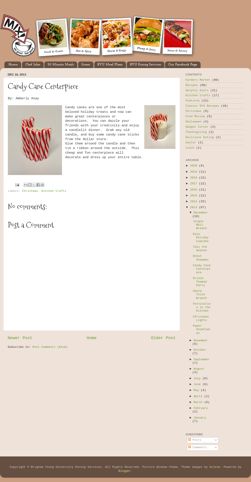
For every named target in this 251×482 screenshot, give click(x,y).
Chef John (32, 64)
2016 (194, 189)
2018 (194, 177)
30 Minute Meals (61, 64)
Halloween (193, 121)
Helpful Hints (197, 90)
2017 (194, 183)
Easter (191, 142)
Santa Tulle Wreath (200, 294)
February (201, 408)
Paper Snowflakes (201, 329)
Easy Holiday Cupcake (201, 237)
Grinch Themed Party (200, 282)
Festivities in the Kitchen (202, 307)
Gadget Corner (197, 127)
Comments (197, 447)
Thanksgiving (196, 132)
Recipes (192, 85)
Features (193, 100)
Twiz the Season (200, 248)
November (201, 340)
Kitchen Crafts (53, 191)
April (199, 396)
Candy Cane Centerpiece (202, 269)
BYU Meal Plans (110, 64)
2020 (194, 165)
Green (85, 64)
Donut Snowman (201, 257)
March (199, 402)
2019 (194, 171)
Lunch (190, 147)
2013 (194, 207)
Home (13, 64)
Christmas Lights (201, 318)
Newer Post (20, 338)
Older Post (163, 338)
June (198, 384)
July (198, 378)
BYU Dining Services (145, 64)
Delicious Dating (200, 137)
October (200, 350)
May (197, 390)
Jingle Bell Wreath (200, 225)
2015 (194, 195)
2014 (194, 201)
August (199, 369)
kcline (215, 467)
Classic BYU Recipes (202, 106)
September (202, 359)
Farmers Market (198, 80)
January (200, 417)
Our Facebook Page (182, 64)
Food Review (195, 116)
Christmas (30, 191)
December (201, 212)
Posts (194, 440)
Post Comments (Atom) (50, 347)
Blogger (125, 471)
